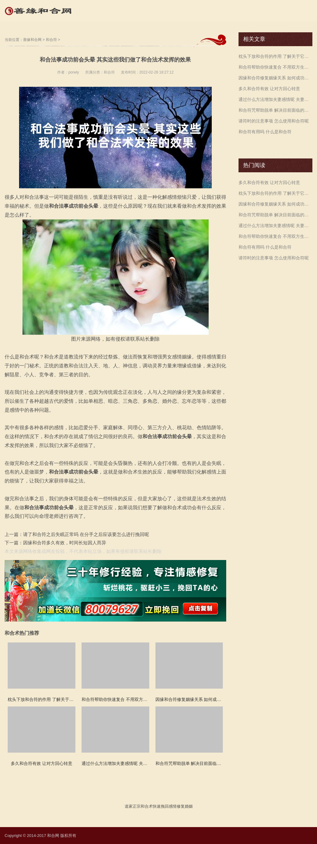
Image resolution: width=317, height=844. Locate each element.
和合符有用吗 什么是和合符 (265, 131)
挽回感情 (169, 806)
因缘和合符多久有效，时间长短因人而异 (64, 542)
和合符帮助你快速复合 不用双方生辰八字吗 (275, 67)
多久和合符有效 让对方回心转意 (269, 88)
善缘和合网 (32, 40)
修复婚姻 (185, 806)
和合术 (147, 806)
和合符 (51, 40)
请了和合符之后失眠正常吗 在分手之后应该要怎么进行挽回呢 (86, 534)
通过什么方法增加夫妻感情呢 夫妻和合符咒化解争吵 (275, 99)
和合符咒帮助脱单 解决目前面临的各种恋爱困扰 (275, 110)
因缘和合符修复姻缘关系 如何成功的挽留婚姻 (275, 77)
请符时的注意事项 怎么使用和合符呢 (274, 120)
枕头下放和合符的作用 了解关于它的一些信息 (275, 56)
